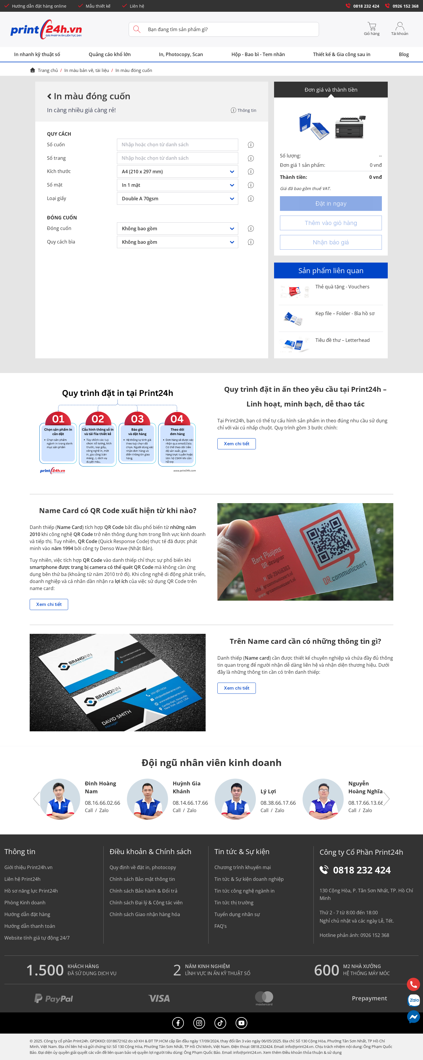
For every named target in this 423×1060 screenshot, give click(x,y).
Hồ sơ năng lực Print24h (31, 891)
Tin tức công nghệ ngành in (244, 891)
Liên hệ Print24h (22, 879)
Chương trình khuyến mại (242, 867)
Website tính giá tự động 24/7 (37, 938)
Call (89, 810)
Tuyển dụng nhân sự (237, 914)
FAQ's (220, 926)
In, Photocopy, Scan (181, 54)
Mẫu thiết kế (94, 6)
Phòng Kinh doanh (25, 902)
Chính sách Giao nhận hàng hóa (145, 914)
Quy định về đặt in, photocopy (143, 867)
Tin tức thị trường (234, 902)
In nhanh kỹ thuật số (37, 54)
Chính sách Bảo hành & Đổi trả (143, 891)
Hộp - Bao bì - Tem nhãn (258, 54)
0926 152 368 (402, 6)
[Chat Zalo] (413, 1000)
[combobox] (179, 144)
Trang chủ (44, 70)
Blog (404, 54)
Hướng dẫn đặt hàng (27, 914)
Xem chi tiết (237, 444)
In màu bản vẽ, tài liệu (86, 70)
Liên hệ (133, 6)
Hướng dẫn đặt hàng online (35, 6)
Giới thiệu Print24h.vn (28, 867)
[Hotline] (413, 984)
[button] (37, 799)
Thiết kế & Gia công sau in (341, 54)
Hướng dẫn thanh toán (29, 926)
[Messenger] (413, 1016)
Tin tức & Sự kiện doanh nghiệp (249, 879)
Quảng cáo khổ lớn (110, 54)
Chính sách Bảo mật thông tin (142, 879)
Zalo (104, 810)
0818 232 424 (362, 6)
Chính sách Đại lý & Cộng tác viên (146, 902)
